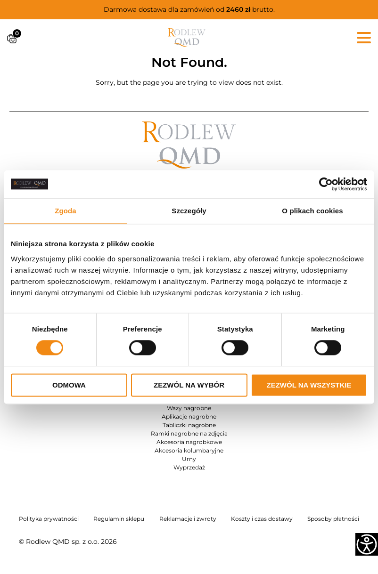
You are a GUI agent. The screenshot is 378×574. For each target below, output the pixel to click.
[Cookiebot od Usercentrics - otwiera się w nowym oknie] (326, 184)
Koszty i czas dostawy (262, 518)
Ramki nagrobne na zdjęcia (189, 433)
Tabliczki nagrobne (189, 424)
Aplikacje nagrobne (189, 416)
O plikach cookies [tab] (312, 211)
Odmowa (69, 385)
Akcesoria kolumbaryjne (189, 450)
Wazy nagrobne (189, 408)
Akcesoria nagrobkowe (189, 441)
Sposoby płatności (333, 518)
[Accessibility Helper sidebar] (366, 544)
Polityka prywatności (49, 518)
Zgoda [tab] (65, 211)
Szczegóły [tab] (189, 211)
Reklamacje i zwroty (187, 518)
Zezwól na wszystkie (309, 385)
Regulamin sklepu (118, 518)
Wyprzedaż (189, 467)
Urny (189, 458)
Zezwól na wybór (189, 385)
